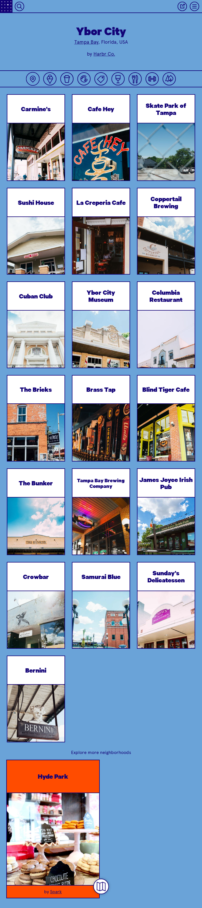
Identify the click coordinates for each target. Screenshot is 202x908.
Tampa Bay (86, 42)
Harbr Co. (104, 54)
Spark (56, 891)
